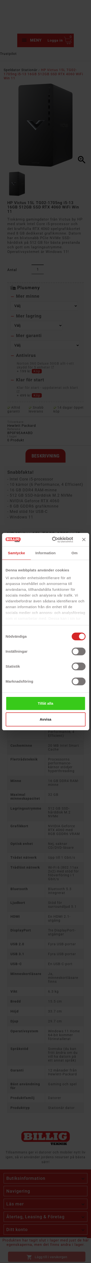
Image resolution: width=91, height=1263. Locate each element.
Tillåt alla (45, 703)
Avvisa (45, 719)
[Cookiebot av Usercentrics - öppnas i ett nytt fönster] (54, 540)
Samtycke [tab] (16, 553)
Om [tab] (75, 553)
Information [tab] (45, 553)
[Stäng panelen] (83, 539)
